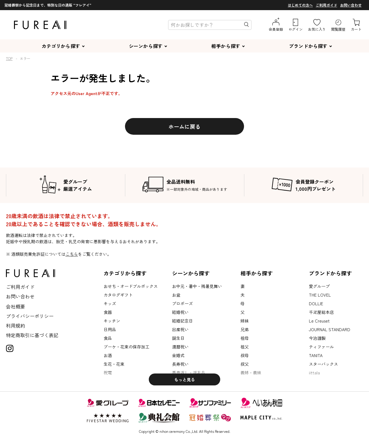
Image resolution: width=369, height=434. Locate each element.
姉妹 (244, 321)
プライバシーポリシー (30, 316)
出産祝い (180, 329)
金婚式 (178, 355)
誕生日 (178, 338)
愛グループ (319, 286)
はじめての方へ (300, 4)
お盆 (176, 295)
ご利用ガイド (326, 4)
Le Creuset (319, 321)
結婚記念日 (182, 321)
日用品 (110, 329)
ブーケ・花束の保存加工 (126, 347)
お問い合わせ (351, 4)
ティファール (321, 347)
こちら (71, 254)
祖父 (244, 347)
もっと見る (184, 379)
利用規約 (15, 325)
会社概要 (15, 306)
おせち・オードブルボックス (131, 286)
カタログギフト (118, 295)
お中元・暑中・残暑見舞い (197, 286)
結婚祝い (180, 312)
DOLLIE (316, 303)
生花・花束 (114, 364)
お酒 (108, 355)
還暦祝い (180, 347)
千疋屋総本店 (321, 312)
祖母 (244, 338)
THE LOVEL (320, 295)
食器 (108, 312)
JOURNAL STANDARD (329, 329)
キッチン (112, 321)
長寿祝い (180, 364)
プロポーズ (182, 303)
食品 (108, 338)
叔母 (244, 355)
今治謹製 (317, 338)
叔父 (244, 364)
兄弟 (244, 329)
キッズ (110, 303)
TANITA (316, 355)
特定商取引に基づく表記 (32, 335)
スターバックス (323, 364)
